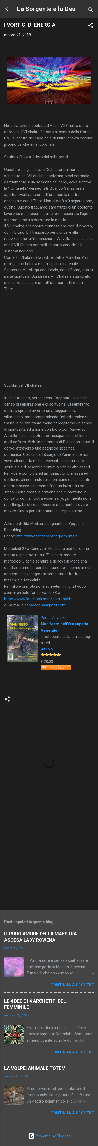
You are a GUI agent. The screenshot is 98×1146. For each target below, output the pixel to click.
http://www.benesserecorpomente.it (46, 536)
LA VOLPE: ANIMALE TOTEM (35, 1068)
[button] (91, 26)
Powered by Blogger (49, 1136)
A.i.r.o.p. (47, 649)
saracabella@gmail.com (45, 605)
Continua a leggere (72, 984)
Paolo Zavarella (54, 617)
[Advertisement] (49, 864)
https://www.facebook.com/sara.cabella (38, 599)
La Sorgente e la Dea (46, 9)
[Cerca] (91, 11)
